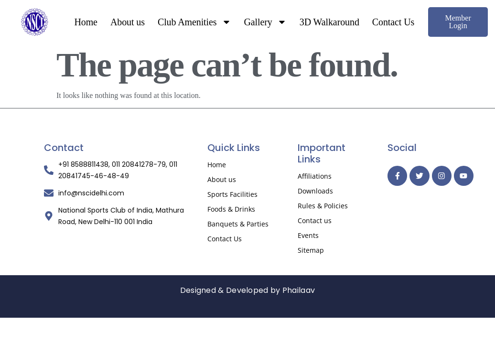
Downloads (315, 190)
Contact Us (393, 22)
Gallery (265, 22)
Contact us (315, 220)
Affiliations (315, 176)
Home (85, 22)
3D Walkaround (329, 22)
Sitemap (311, 250)
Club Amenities (194, 22)
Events (308, 235)
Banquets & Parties (238, 223)
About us (127, 22)
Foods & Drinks (231, 209)
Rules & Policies (323, 205)
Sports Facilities (232, 194)
